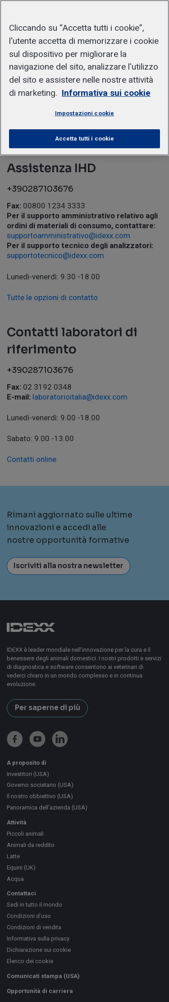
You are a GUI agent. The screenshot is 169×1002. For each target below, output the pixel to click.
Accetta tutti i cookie (84, 138)
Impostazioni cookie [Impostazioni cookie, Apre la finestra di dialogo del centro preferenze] (84, 113)
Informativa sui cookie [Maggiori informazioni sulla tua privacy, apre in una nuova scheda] (106, 93)
